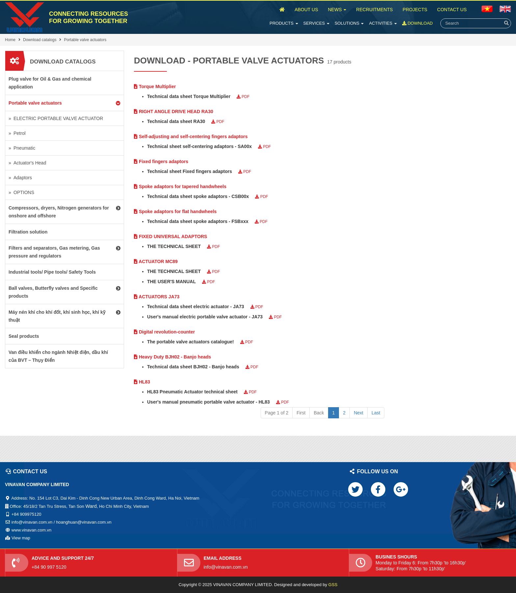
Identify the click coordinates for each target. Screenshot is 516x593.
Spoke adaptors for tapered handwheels (180, 186)
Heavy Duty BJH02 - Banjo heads (172, 356)
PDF (243, 96)
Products (284, 23)
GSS (332, 584)
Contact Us (452, 9)
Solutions (349, 23)
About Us (306, 9)
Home (10, 39)
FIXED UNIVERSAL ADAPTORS (170, 236)
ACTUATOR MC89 (156, 261)
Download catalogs (39, 39)
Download (417, 23)
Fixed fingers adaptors (161, 161)
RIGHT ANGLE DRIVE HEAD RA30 (173, 111)
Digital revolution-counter (164, 331)
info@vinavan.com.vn (226, 567)
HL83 (142, 381)
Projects (415, 9)
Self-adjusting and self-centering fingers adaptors (191, 136)
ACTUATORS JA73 (156, 296)
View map (21, 537)
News (337, 9)
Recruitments (374, 9)
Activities (383, 23)
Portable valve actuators (85, 39)
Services (316, 23)
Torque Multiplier (155, 86)
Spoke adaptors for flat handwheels (175, 211)
